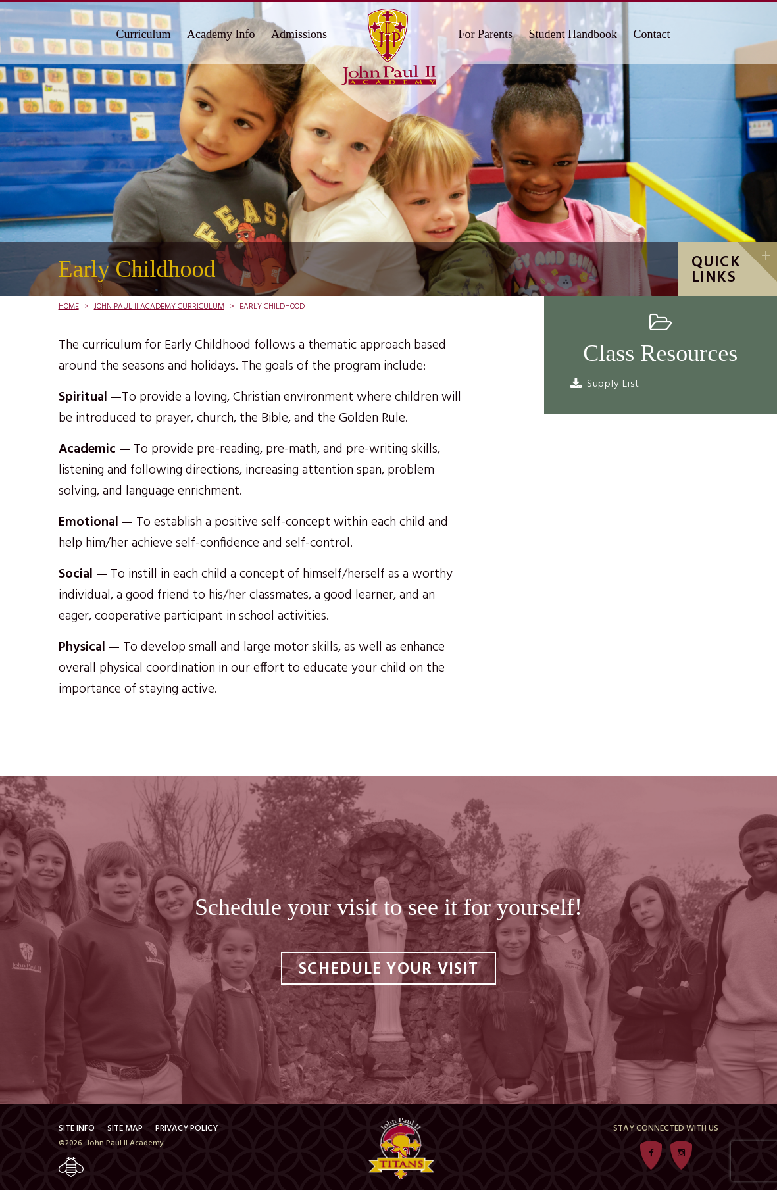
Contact (652, 34)
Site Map (125, 1128)
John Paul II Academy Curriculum (159, 306)
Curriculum (143, 34)
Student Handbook (573, 34)
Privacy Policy (186, 1128)
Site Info (77, 1128)
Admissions (299, 34)
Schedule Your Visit (388, 969)
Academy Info (221, 34)
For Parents (486, 34)
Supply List (613, 384)
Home (69, 306)
